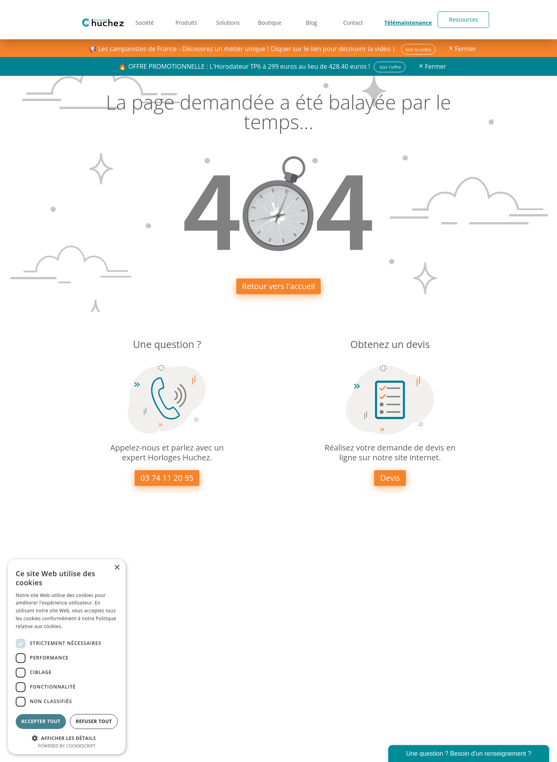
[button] (67, 737)
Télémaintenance (407, 19)
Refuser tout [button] (94, 721)
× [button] (117, 568)
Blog (313, 19)
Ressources (458, 19)
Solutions (227, 19)
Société (142, 19)
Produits (184, 19)
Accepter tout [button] (40, 721)
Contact (355, 19)
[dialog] (67, 656)
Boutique (270, 19)
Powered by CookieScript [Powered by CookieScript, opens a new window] (67, 746)
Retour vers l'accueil (278, 286)
